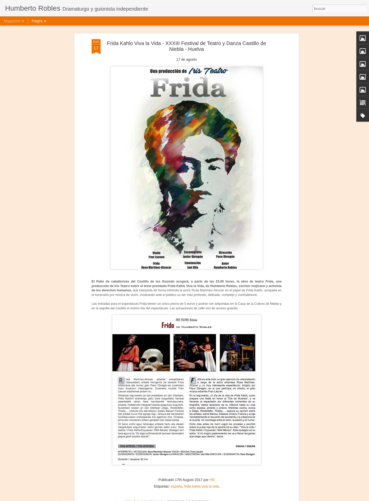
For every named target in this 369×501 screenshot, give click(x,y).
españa (176, 456)
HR (212, 450)
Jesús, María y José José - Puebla (164, 495)
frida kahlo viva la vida (201, 456)
